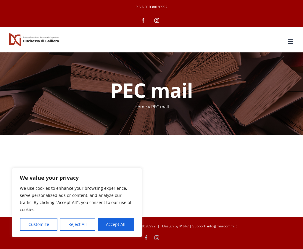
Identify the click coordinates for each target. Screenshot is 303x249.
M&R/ (183, 226)
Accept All (115, 224)
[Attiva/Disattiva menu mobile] (291, 41)
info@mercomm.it (222, 226)
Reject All (77, 224)
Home (140, 107)
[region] (77, 202)
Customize (38, 224)
